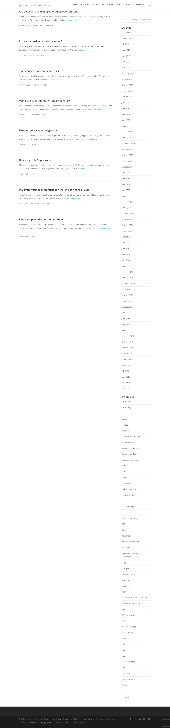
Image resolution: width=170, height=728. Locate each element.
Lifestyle (125, 568)
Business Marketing (130, 454)
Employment (126, 483)
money (124, 592)
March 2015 (126, 196)
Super (35, 26)
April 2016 (125, 120)
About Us (84, 5)
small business (40, 85)
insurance (40, 55)
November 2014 (128, 219)
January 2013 (127, 342)
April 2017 (125, 62)
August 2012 (126, 365)
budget (124, 425)
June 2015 (125, 178)
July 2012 (125, 371)
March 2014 (126, 266)
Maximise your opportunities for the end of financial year (54, 189)
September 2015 (128, 161)
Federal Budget (127, 506)
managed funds (128, 574)
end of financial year (40, 204)
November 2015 (128, 149)
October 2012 (127, 353)
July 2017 (125, 44)
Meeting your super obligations (38, 130)
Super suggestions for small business (41, 71)
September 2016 (128, 91)
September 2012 (128, 359)
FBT (123, 500)
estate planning (128, 495)
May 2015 (125, 184)
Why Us (95, 5)
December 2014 (128, 213)
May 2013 (125, 324)
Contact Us (138, 5)
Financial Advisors (129, 512)
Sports (124, 644)
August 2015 (126, 167)
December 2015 (128, 143)
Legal (123, 562)
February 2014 (127, 272)
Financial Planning (129, 518)
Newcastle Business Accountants (135, 597)
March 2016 (126, 126)
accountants (126, 401)
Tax (123, 667)
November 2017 (128, 32)
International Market (130, 541)
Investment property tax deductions (131, 555)
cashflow (125, 466)
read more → (74, 20)
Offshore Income (128, 615)
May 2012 (125, 382)
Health (124, 530)
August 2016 (126, 97)
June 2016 (125, 108)
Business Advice (128, 442)
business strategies (129, 460)
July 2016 (125, 102)
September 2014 (128, 231)
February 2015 (127, 202)
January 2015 (127, 207)
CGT (123, 471)
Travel (124, 691)
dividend (125, 477)
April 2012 (125, 388)
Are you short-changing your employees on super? (50, 11)
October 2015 (127, 155)
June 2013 (125, 318)
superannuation (46, 26)
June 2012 (125, 377)
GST (123, 524)
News (127, 5)
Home (74, 5)
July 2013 (125, 312)
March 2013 (126, 330)
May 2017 (125, 56)
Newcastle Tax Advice (130, 603)
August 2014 (126, 237)
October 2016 (127, 85)
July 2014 (125, 242)
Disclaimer (47, 719)
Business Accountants (130, 436)
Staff (123, 650)
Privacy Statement (64, 719)
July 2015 (125, 172)
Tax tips (124, 685)
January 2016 (127, 137)
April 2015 (125, 190)
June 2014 (125, 248)
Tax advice (125, 673)
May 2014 (125, 254)
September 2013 (128, 301)
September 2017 (128, 38)
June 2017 (125, 50)
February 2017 (127, 73)
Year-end (125, 697)
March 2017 (126, 67)
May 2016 (125, 114)
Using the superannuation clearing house (44, 100)
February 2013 (127, 336)
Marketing (125, 580)
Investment (126, 547)
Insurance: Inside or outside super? (40, 41)
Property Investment (130, 627)
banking (125, 419)
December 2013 (128, 283)
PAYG (123, 621)
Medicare (125, 586)
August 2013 (126, 307)
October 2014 (127, 225)
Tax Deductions (128, 679)
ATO (123, 413)
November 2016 (128, 79)
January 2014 (127, 277)
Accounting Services (111, 5)
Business (125, 431)
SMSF (123, 638)
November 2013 (128, 289)
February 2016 (127, 131)
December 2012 (128, 348)
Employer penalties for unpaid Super (41, 219)
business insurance (129, 448)
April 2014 (125, 260)
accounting (126, 407)
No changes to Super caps (35, 160)
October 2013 (127, 295)
